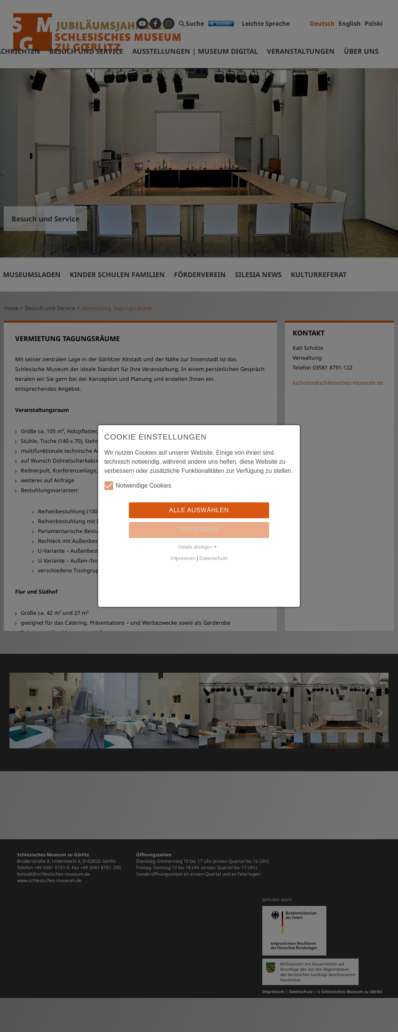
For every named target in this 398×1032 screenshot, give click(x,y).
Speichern (199, 530)
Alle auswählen (199, 510)
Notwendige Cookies (137, 485)
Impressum (183, 558)
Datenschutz (213, 558)
